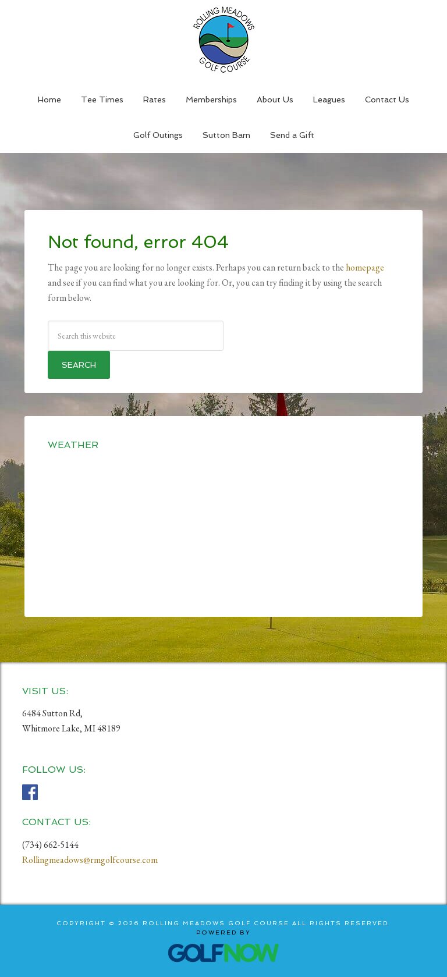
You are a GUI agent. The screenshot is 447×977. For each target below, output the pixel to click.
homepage (365, 267)
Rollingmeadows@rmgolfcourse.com (90, 860)
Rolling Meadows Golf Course (223, 39)
